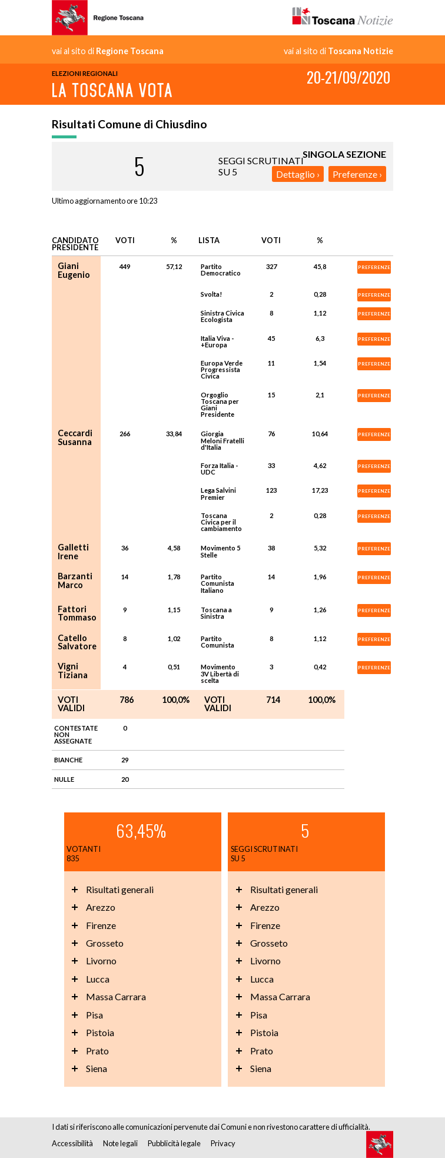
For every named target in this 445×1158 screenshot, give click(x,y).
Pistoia (100, 1032)
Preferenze (355, 174)
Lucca (97, 978)
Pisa (94, 1014)
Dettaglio (295, 174)
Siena (96, 1068)
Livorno (101, 960)
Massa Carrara (116, 996)
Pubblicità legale (174, 1143)
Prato (97, 1050)
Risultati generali (120, 889)
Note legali (120, 1143)
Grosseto (105, 942)
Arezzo (100, 907)
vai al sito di (108, 51)
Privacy (223, 1143)
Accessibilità (72, 1143)
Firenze (101, 925)
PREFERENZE (374, 267)
